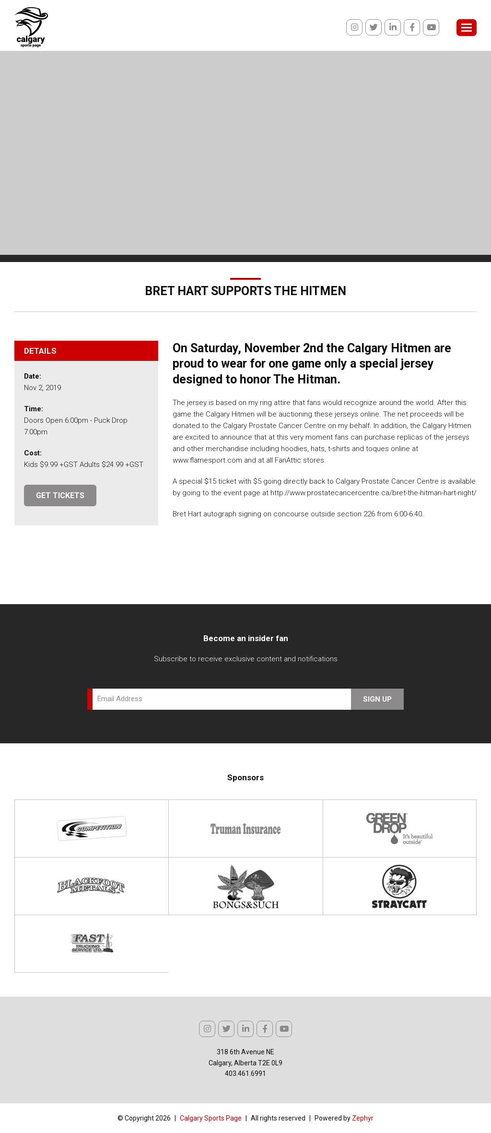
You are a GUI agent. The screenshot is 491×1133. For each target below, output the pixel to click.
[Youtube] (431, 27)
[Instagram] (354, 27)
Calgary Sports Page (211, 1118)
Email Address (119, 698)
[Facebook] (412, 27)
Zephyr (363, 1118)
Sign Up (377, 699)
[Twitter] (373, 27)
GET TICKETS (60, 495)
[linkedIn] (393, 27)
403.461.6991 (245, 1073)
